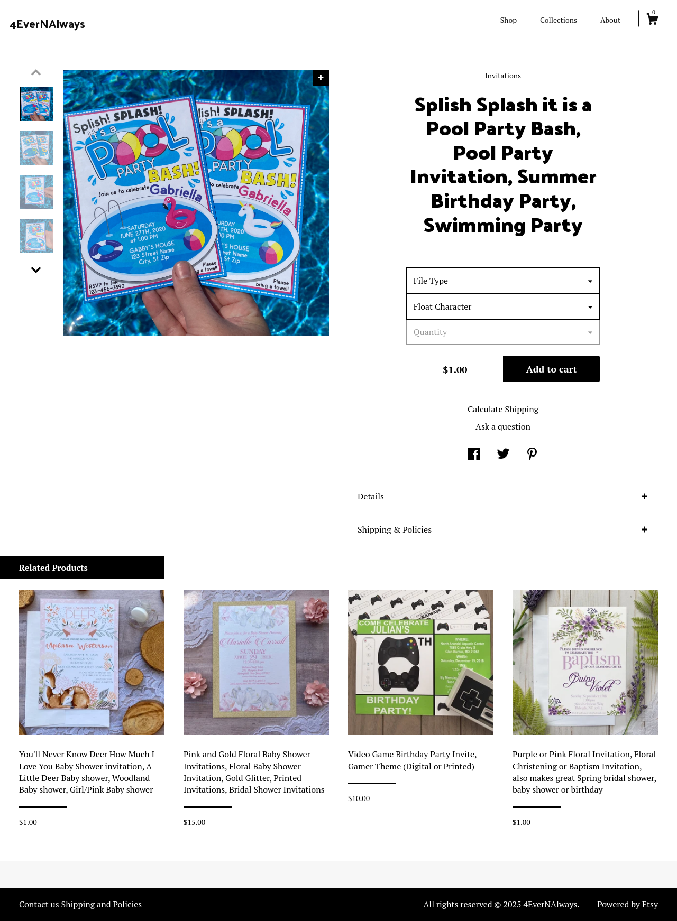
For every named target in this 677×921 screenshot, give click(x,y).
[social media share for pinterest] (532, 455)
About (610, 20)
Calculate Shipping (503, 409)
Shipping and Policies (101, 904)
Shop (508, 20)
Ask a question (502, 426)
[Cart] (652, 21)
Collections (558, 20)
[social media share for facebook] (474, 455)
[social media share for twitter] (503, 455)
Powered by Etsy (627, 904)
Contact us (39, 904)
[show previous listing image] (36, 72)
